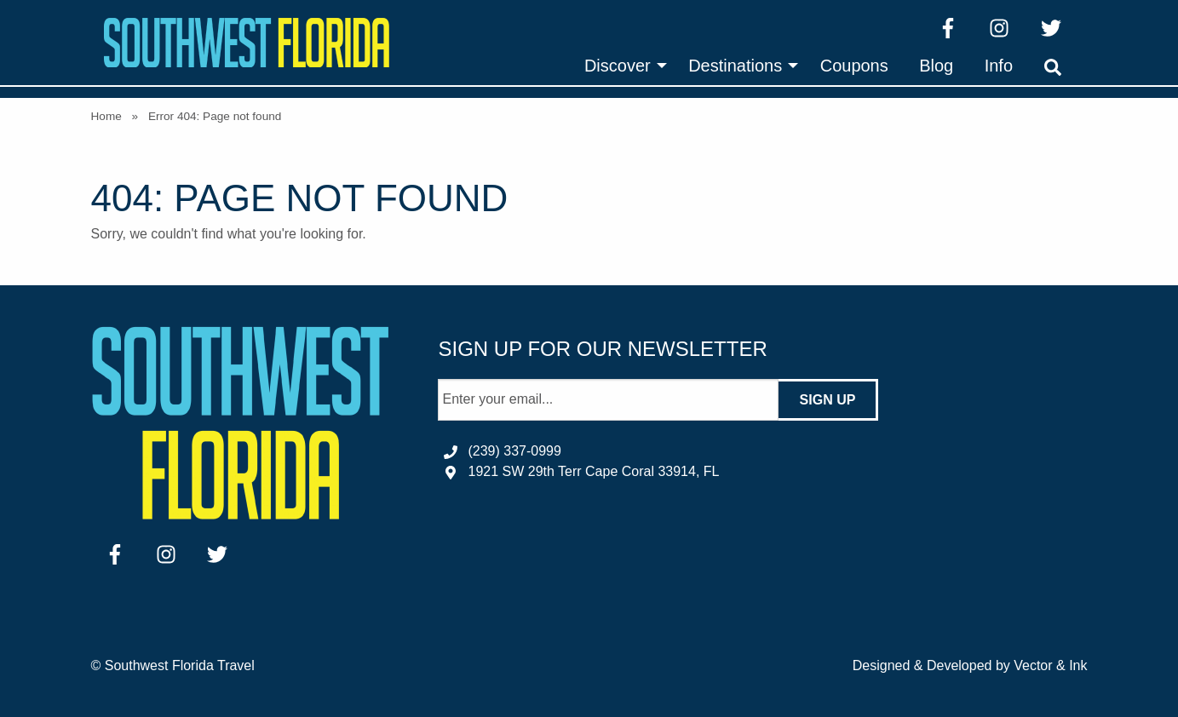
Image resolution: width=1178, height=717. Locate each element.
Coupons (854, 65)
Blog (936, 65)
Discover (617, 65)
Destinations (735, 65)
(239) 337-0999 (514, 451)
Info (999, 65)
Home (106, 116)
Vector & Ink (1050, 665)
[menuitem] (621, 65)
